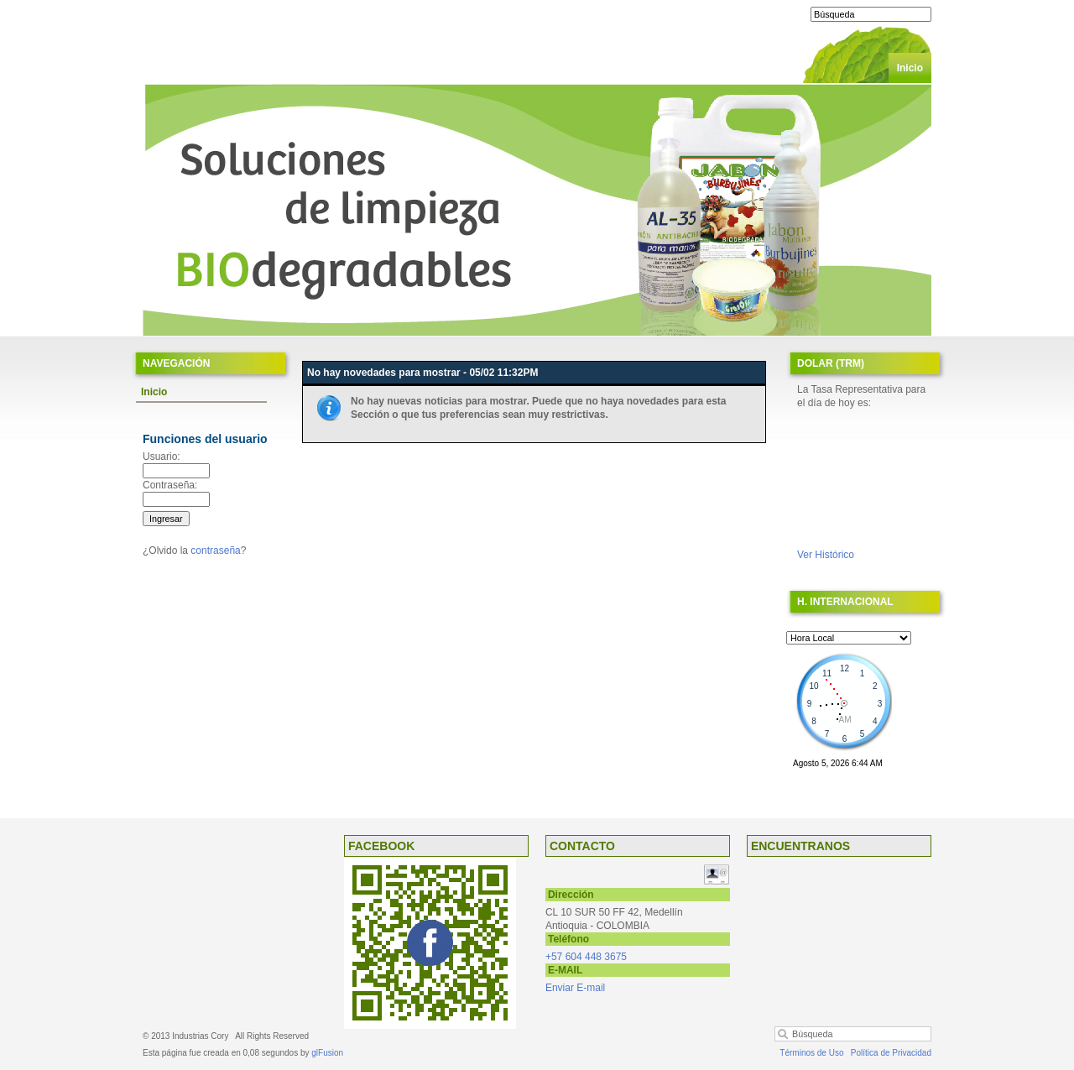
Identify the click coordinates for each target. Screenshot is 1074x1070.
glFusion (327, 1052)
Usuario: (161, 456)
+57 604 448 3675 (586, 957)
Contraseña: (170, 485)
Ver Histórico (825, 555)
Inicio (910, 68)
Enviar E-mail (575, 988)
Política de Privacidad (891, 1052)
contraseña (215, 550)
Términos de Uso (811, 1052)
